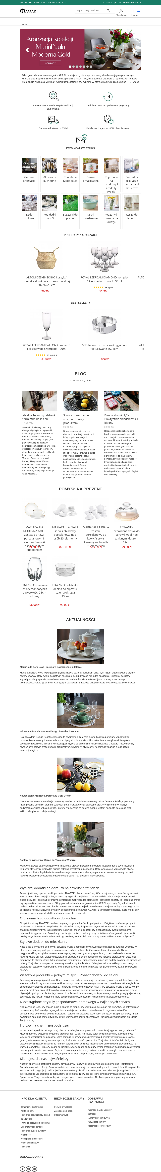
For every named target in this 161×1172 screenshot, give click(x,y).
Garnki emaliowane (91, 178)
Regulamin (25, 1140)
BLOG (118, 2)
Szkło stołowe (29, 216)
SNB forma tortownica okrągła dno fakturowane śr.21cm (104, 346)
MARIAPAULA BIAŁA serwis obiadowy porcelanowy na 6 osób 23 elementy (65, 530)
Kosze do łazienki (132, 216)
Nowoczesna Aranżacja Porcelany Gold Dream (45, 794)
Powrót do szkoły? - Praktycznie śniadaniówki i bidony (119, 418)
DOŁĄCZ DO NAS (32, 1146)
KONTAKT (108, 2)
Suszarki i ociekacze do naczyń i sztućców (131, 182)
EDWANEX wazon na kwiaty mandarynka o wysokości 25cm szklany (34, 588)
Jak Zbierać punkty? (97, 1115)
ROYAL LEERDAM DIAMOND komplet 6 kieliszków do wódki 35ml (104, 278)
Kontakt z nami (27, 1104)
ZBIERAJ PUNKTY (132, 2)
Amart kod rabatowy (30, 1136)
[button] (26, 49)
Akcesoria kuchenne (49, 178)
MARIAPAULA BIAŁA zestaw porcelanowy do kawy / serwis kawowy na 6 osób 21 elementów (95, 532)
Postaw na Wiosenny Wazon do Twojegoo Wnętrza (48, 859)
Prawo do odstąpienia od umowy (35, 1116)
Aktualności (26, 1128)
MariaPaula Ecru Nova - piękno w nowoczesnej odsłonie (51, 666)
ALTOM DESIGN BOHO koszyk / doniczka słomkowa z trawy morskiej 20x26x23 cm (46, 278)
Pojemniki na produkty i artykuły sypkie (111, 182)
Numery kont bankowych (99, 1111)
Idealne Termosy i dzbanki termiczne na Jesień (37, 416)
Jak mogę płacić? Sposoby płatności (99, 1105)
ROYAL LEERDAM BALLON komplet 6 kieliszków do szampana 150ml (46, 346)
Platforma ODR (61, 1108)
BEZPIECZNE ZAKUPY (69, 1094)
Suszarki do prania (70, 216)
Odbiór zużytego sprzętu (32, 1120)
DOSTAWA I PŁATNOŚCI (96, 1096)
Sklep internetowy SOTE (130, 1168)
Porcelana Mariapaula (70, 178)
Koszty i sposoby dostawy (99, 1119)
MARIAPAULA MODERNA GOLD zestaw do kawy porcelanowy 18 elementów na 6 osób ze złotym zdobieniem (34, 533)
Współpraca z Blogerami (32, 1132)
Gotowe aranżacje (29, 178)
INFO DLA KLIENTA (34, 1094)
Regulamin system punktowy (33, 1124)
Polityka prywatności (63, 1100)
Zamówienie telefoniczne (32, 1100)
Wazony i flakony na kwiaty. (111, 218)
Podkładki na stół (49, 216)
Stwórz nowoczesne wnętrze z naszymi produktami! (80, 416)
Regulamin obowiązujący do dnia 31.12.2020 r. (35, 1110)
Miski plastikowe (91, 216)
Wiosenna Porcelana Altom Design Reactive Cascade (49, 730)
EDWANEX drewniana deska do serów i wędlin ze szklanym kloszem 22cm (126, 530)
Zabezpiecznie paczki (63, 1104)
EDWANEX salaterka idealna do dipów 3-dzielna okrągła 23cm (65, 587)
